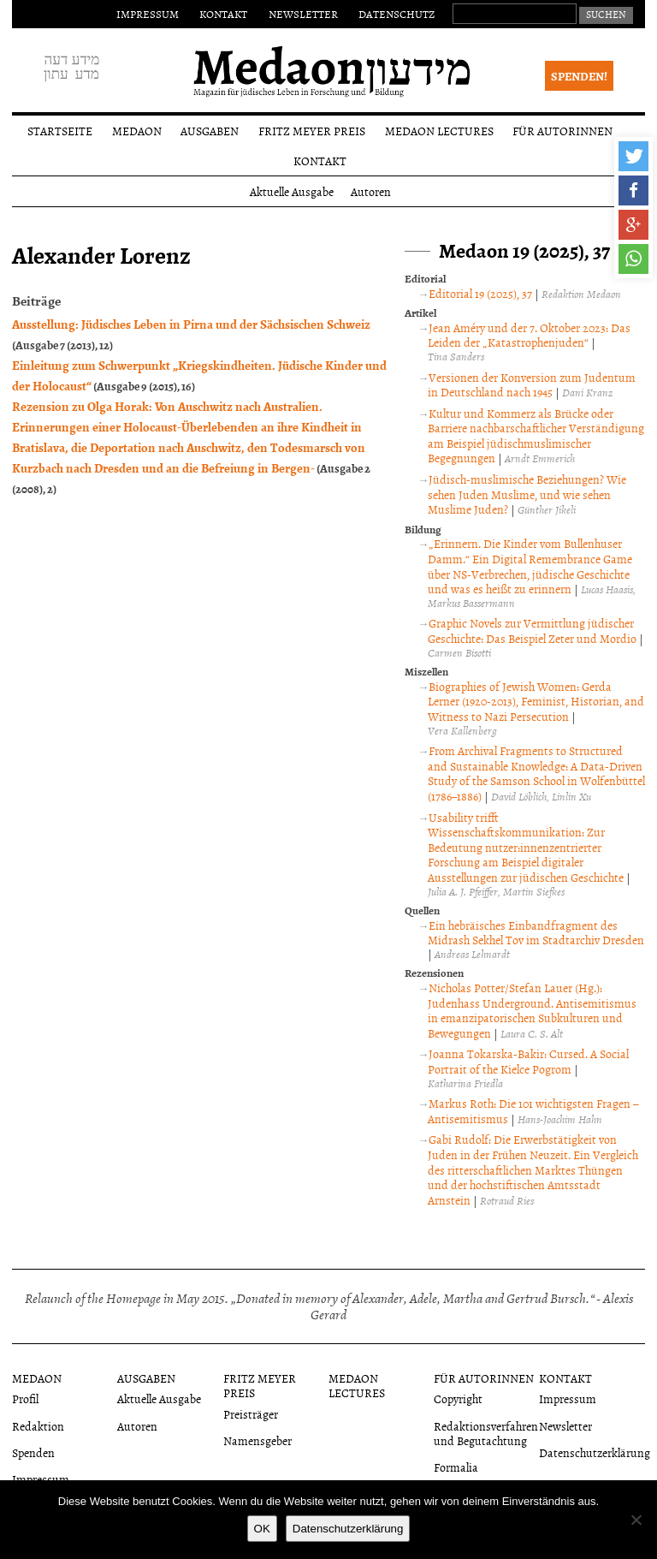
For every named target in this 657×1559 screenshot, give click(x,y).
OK (262, 1528)
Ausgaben (210, 131)
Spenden (33, 1452)
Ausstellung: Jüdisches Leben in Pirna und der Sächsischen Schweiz (191, 323)
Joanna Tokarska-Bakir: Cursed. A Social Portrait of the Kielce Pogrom (528, 1061)
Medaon (137, 131)
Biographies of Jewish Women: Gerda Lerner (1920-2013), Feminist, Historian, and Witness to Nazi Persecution (536, 701)
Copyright (458, 1398)
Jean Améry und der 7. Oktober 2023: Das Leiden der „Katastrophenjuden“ (529, 335)
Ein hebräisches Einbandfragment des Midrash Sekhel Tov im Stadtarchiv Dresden (536, 932)
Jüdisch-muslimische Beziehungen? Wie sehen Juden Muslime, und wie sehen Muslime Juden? (527, 494)
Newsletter (303, 13)
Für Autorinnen (562, 131)
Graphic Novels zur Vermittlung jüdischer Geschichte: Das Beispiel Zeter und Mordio (532, 630)
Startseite (59, 131)
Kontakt (223, 13)
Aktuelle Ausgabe (292, 191)
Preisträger (250, 1414)
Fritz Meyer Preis (311, 131)
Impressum (147, 13)
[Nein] (635, 1519)
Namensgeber (257, 1440)
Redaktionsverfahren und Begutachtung (486, 1433)
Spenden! (579, 76)
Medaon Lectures (439, 131)
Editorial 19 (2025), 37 (480, 293)
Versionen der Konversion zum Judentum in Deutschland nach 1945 (532, 385)
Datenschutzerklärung (594, 1452)
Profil (25, 1398)
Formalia (456, 1467)
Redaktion (38, 1426)
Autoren (371, 191)
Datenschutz (396, 13)
